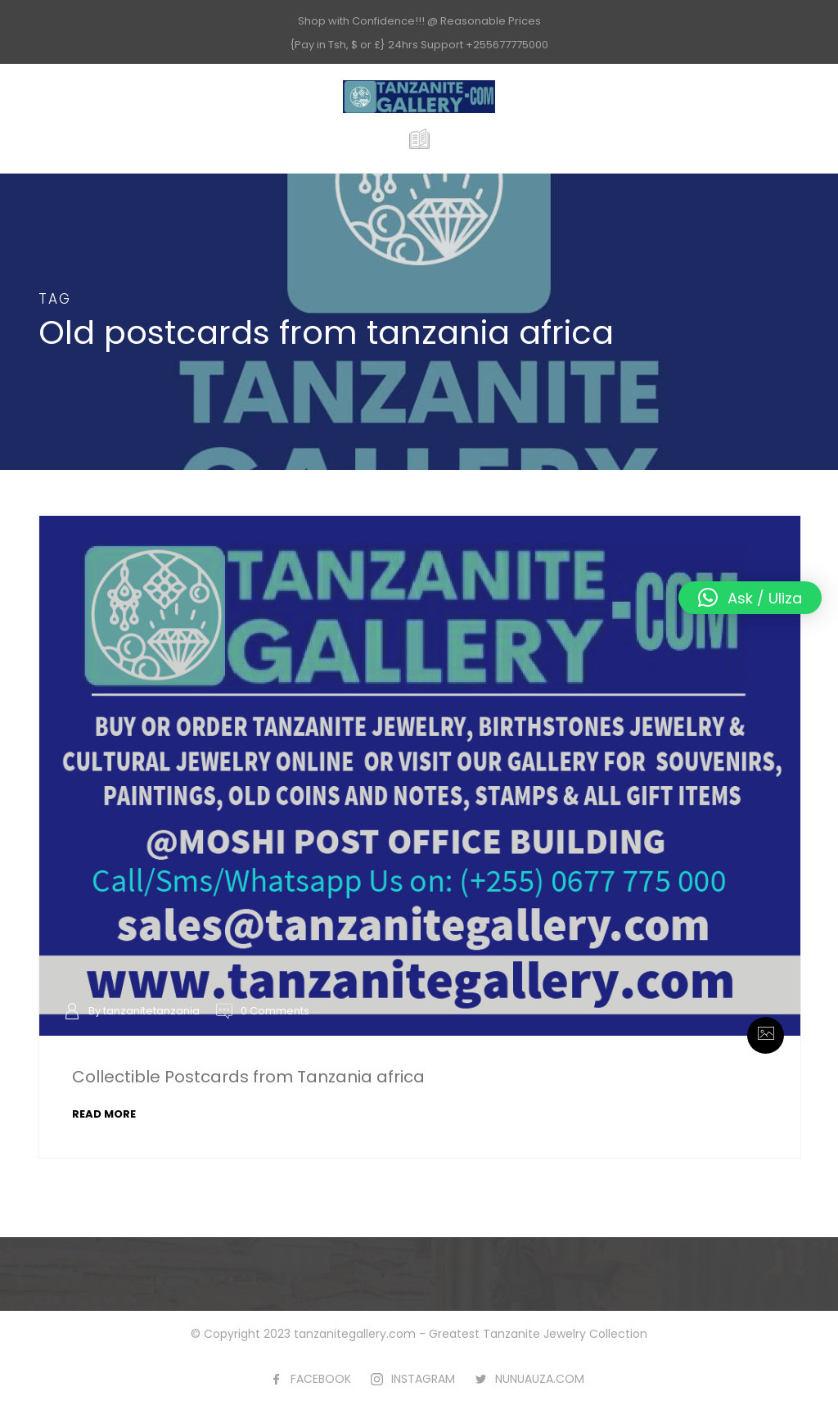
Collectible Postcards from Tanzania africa (248, 1076)
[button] (750, 597)
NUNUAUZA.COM (539, 1379)
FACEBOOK (321, 1379)
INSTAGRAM (423, 1379)
